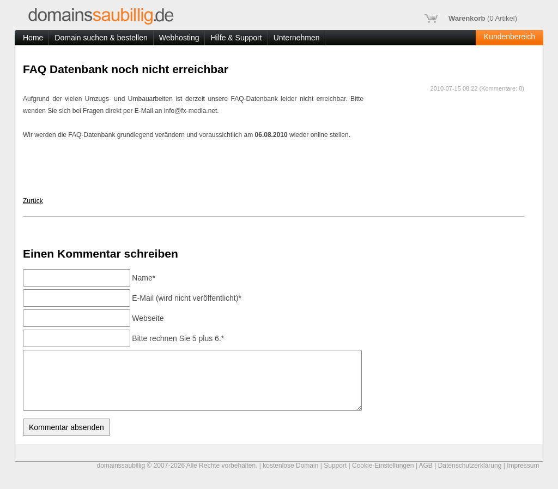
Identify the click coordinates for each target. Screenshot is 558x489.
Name (143, 277)
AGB (426, 465)
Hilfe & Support (236, 37)
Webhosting (179, 37)
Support (335, 465)
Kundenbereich (509, 36)
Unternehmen (297, 37)
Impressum (523, 465)
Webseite (147, 318)
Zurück (33, 201)
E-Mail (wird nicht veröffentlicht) (186, 298)
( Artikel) (470, 18)
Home (33, 37)
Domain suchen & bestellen (100, 37)
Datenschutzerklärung (470, 465)
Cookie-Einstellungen (383, 465)
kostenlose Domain (290, 465)
